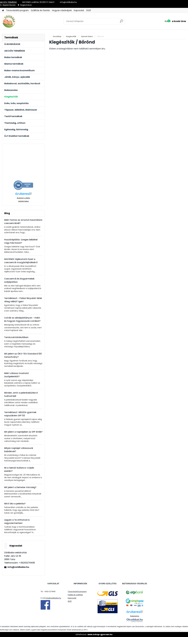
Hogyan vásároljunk (62, 10)
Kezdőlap (57, 36)
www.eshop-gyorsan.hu (99, 634)
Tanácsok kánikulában (16, 337)
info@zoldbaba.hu (18, 567)
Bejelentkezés (9, 5)
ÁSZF (88, 10)
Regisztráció (26, 5)
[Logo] (20, 21)
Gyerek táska (87, 36)
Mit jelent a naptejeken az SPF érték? (23, 431)
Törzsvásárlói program (17, 10)
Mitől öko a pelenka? (14, 503)
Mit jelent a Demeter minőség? (20, 487)
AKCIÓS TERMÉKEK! (8, 2)
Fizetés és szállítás (75, 595)
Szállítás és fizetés (40, 10)
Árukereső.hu (134, 616)
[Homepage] (3, 10)
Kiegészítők (71, 36)
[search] (121, 22)
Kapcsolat (79, 10)
